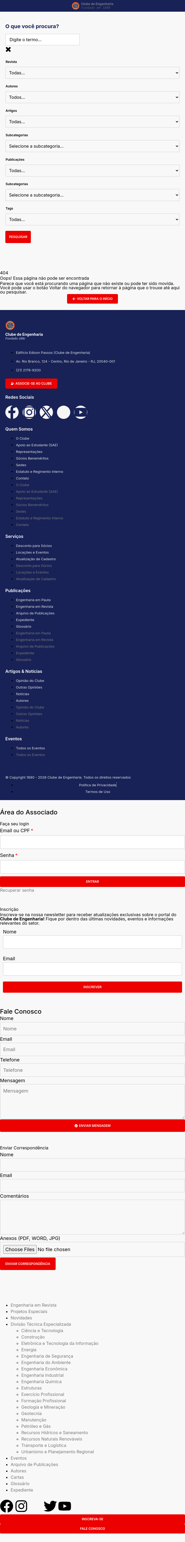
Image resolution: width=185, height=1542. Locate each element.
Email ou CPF (15, 830)
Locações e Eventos (32, 552)
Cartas (17, 1477)
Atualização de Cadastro (36, 559)
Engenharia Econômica (44, 1368)
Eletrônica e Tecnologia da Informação (59, 1343)
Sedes (21, 465)
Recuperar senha (17, 890)
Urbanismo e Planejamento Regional (57, 1451)
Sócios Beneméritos (32, 458)
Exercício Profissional (42, 1394)
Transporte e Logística (43, 1445)
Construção (33, 1337)
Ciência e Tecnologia (42, 1330)
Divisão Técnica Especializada (41, 1324)
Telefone (10, 1060)
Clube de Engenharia (97, 6)
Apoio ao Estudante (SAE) (37, 445)
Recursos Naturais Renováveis (51, 1439)
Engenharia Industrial (42, 1375)
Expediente (25, 620)
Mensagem (12, 1080)
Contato (22, 478)
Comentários (14, 1196)
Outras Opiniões (29, 687)
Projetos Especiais (29, 1311)
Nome (10, 931)
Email (9, 958)
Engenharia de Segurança (47, 1356)
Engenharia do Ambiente (46, 1362)
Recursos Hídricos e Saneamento (54, 1432)
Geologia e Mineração (43, 1407)
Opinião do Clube (30, 680)
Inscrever (93, 987)
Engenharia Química (41, 1381)
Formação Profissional (43, 1400)
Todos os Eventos (30, 748)
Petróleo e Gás (36, 1426)
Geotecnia (31, 1413)
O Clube (22, 438)
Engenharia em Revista (34, 606)
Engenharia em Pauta (33, 600)
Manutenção (33, 1419)
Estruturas (31, 1388)
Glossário (23, 626)
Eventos (19, 1458)
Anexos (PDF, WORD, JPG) (30, 1238)
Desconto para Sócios (34, 545)
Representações (29, 451)
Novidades (21, 1317)
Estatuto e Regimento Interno (39, 471)
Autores (22, 700)
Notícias (22, 694)
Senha (7, 855)
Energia (28, 1349)
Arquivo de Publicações (35, 613)
